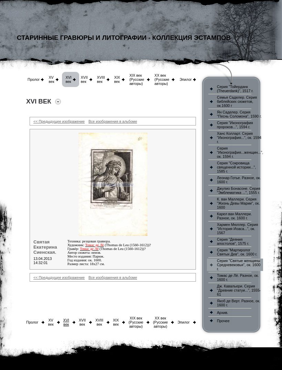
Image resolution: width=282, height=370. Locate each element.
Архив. (222, 313)
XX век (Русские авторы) (162, 79)
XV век (51, 79)
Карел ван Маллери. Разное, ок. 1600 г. (234, 216)
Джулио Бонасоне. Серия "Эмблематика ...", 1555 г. (238, 190)
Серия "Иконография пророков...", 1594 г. (235, 125)
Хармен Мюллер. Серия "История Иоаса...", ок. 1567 (237, 228)
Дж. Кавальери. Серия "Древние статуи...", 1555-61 (239, 290)
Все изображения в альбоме (112, 121)
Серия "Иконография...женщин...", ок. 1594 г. (240, 152)
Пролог (34, 79)
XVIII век (101, 79)
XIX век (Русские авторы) (136, 79)
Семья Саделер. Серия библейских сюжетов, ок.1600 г (237, 101)
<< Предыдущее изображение (59, 121)
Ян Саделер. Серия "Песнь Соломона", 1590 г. (239, 114)
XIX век (117, 79)
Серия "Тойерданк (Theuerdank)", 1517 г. (235, 89)
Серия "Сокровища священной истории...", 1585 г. (236, 167)
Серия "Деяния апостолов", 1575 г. (233, 241)
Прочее (223, 321)
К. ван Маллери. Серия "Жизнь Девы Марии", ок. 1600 (238, 203)
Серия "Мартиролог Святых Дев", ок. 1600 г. (237, 252)
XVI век (68, 79)
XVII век (84, 79)
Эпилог (185, 79)
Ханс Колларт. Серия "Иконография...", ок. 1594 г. (239, 137)
